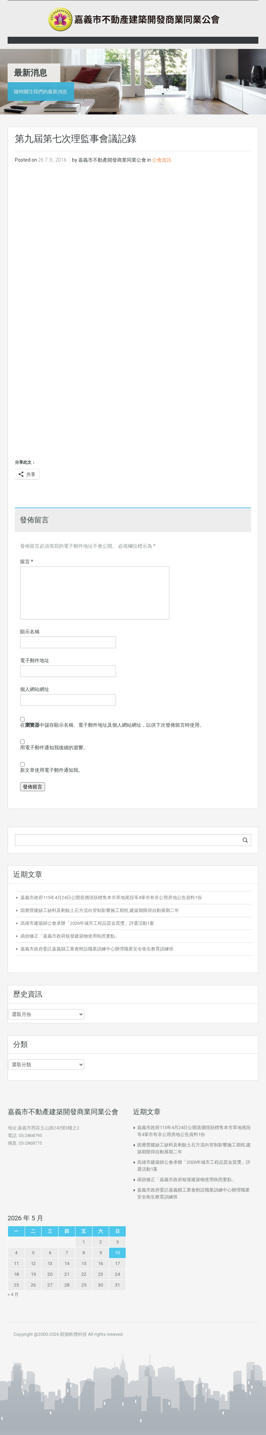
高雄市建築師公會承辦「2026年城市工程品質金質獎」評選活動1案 (87, 923)
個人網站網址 (34, 689)
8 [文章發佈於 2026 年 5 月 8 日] (83, 1252)
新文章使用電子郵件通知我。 (51, 770)
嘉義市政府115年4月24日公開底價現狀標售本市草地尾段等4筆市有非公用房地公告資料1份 (111, 897)
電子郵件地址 (34, 660)
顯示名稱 (29, 631)
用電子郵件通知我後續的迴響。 (54, 747)
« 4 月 (13, 1294)
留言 (26, 561)
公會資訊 (161, 160)
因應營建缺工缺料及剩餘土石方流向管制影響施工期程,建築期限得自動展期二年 (99, 910)
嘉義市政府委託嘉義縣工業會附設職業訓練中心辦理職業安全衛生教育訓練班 (97, 948)
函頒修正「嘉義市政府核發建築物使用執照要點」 (69, 936)
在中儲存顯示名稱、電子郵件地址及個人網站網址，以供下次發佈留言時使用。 (112, 725)
